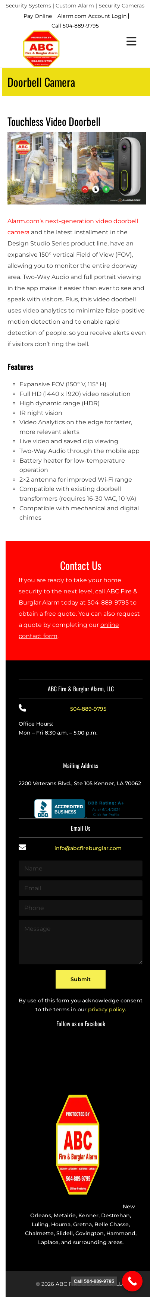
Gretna (82, 1224)
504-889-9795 (108, 602)
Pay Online (38, 16)
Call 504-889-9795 (75, 25)
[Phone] (81, 908)
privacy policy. (107, 1009)
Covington (89, 1233)
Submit (81, 979)
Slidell (64, 1233)
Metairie (65, 1215)
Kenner (88, 1215)
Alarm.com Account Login (91, 16)
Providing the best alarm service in (74, 1206)
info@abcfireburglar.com (88, 848)
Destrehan (115, 1215)
